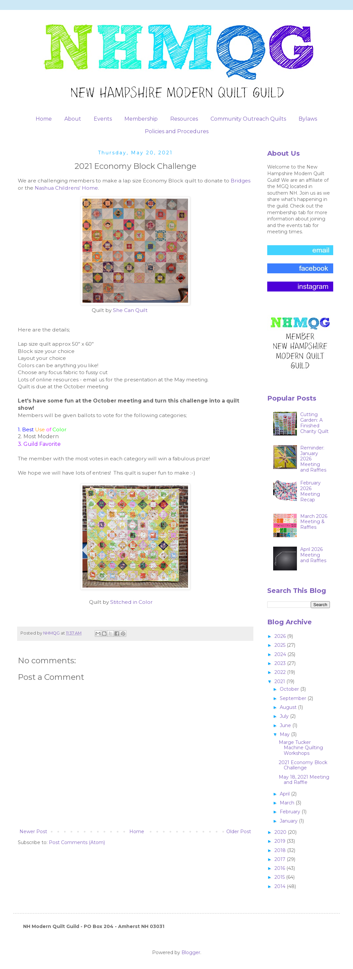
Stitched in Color (131, 602)
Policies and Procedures (177, 131)
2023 (280, 663)
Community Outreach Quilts (248, 119)
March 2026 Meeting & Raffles (313, 521)
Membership (141, 119)
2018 (280, 850)
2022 (280, 672)
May (285, 734)
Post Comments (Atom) (77, 842)
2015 (280, 877)
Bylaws (308, 119)
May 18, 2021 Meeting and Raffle (304, 780)
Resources (184, 119)
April (285, 794)
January (289, 821)
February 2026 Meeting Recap (310, 491)
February (291, 812)
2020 (281, 832)
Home (44, 119)
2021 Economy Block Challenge (303, 765)
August (289, 707)
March (288, 803)
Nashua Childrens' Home (66, 188)
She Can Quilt (130, 310)
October (290, 689)
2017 (280, 859)
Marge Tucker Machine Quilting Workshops (301, 747)
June (286, 725)
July (285, 716)
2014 (280, 886)
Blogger (190, 952)
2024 (280, 654)
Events (103, 119)
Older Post (238, 831)
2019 (280, 841)
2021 (280, 681)
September (293, 698)
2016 (280, 868)
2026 (280, 636)
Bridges (240, 180)
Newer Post (33, 831)
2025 (280, 645)
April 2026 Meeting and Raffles (313, 554)
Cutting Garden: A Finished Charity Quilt (314, 422)
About (72, 119)
